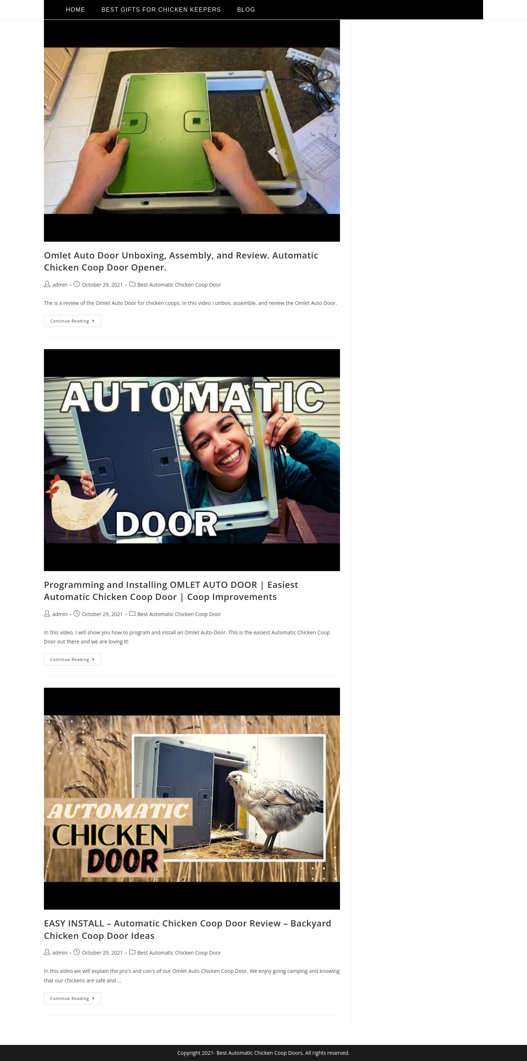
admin (59, 284)
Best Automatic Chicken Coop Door (179, 284)
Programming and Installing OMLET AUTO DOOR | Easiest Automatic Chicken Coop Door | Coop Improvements (171, 590)
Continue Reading (75, 319)
